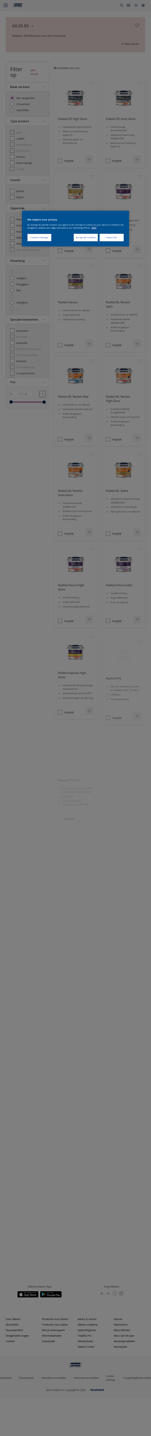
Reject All (112, 237)
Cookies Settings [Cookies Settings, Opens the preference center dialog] (39, 237)
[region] (75, 228)
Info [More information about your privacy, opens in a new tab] (94, 227)
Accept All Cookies (86, 237)
